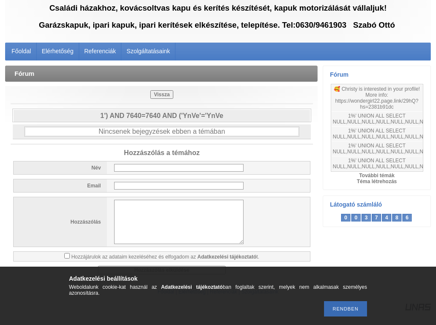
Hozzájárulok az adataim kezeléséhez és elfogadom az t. (165, 257)
